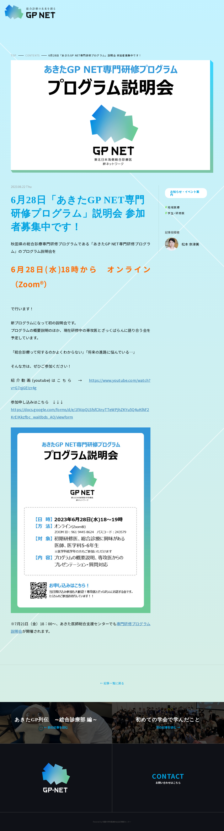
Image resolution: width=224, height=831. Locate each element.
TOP (14, 55)
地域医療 (174, 207)
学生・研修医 (176, 213)
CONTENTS (32, 55)
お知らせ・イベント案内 (184, 193)
